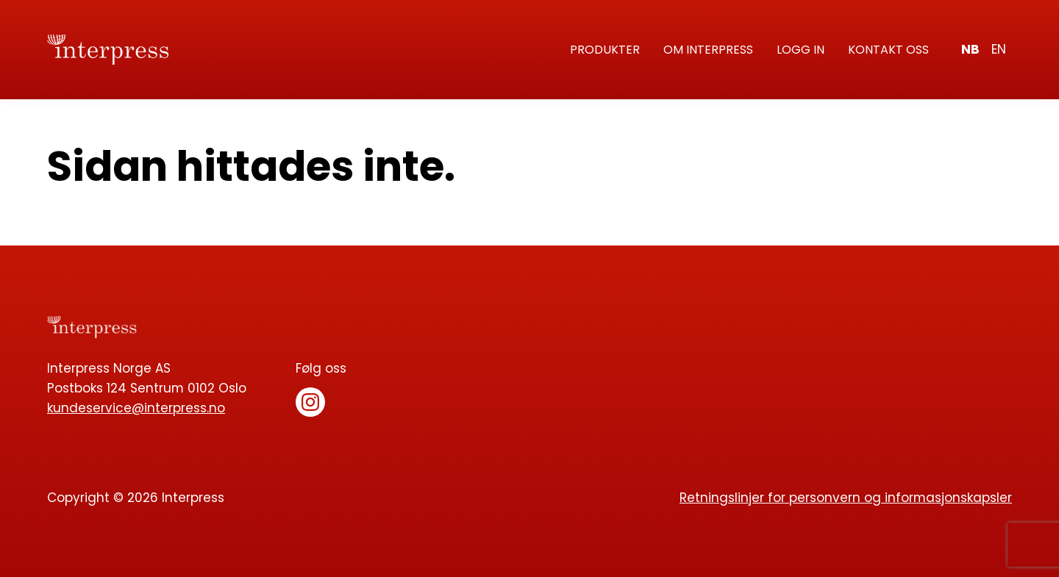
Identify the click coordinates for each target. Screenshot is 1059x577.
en (998, 49)
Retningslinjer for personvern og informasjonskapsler (846, 497)
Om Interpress (708, 49)
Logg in (800, 49)
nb (970, 49)
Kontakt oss (888, 49)
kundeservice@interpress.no (136, 408)
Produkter (605, 49)
